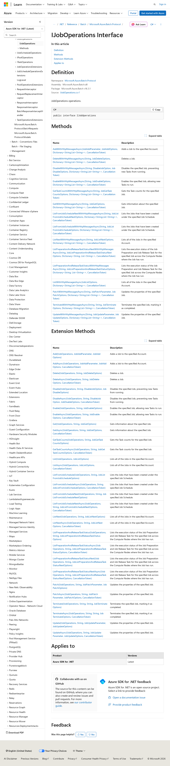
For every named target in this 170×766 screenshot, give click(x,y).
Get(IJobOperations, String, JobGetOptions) (74, 423)
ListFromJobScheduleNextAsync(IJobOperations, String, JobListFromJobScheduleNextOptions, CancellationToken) (77, 507)
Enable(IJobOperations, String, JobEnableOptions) (77, 408)
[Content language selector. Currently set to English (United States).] (19, 750)
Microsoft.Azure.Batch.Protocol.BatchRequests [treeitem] (26, 126)
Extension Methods (63, 58)
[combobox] (24, 28)
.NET (61, 24)
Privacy (71, 758)
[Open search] (154, 4)
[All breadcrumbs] (54, 24)
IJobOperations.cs (69, 92)
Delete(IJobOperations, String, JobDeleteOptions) (77, 373)
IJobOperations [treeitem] (27, 43)
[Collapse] (40, 22)
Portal (133, 13)
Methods (58, 54)
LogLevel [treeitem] (21, 79)
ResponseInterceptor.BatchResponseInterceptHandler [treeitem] (30, 111)
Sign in (162, 4)
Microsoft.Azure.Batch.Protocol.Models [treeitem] (25, 135)
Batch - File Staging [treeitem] (21, 146)
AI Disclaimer (10, 758)
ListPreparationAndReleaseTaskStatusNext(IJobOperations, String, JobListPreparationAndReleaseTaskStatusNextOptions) (79, 562)
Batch (83, 24)
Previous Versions (29, 758)
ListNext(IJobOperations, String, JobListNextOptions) (79, 516)
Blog (44, 758)
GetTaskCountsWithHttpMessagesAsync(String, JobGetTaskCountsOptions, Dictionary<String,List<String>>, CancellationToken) (84, 194)
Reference (72, 24)
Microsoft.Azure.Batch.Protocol (105, 24)
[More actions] (161, 24)
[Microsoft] (6, 4)
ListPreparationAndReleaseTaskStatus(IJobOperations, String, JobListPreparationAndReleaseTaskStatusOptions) (79, 536)
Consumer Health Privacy (94, 758)
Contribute (58, 758)
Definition (59, 50)
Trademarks (135, 758)
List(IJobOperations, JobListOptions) (71, 458)
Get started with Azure (152, 13)
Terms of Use (119, 758)
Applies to (59, 62)
